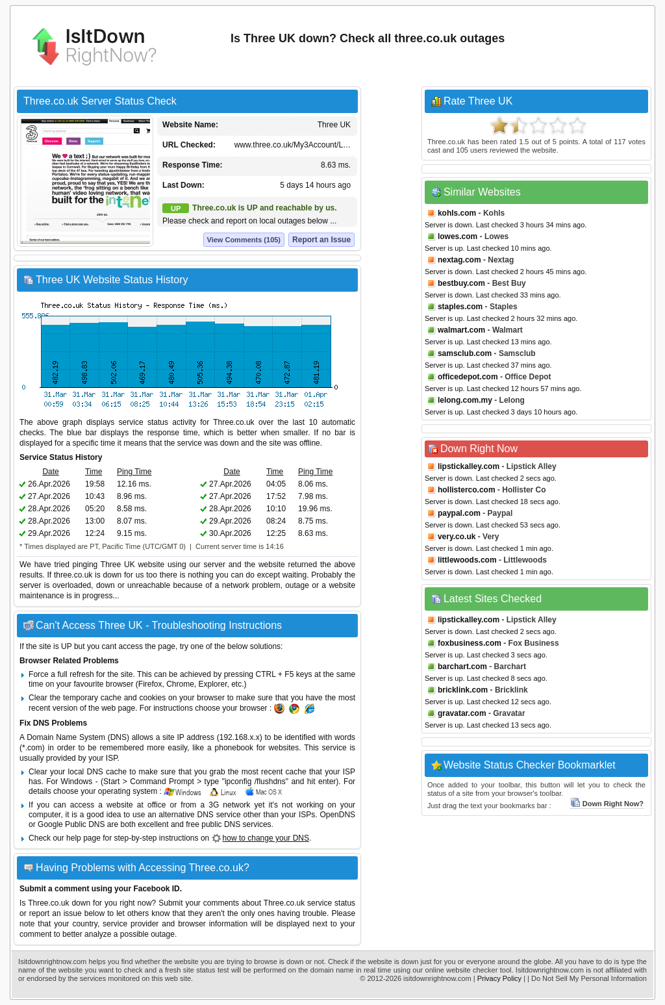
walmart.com (461, 330)
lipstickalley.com (468, 466)
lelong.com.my (465, 400)
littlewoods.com (467, 560)
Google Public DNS (71, 824)
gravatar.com (462, 713)
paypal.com (459, 513)
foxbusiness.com (469, 643)
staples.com (460, 306)
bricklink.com (463, 689)
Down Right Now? (607, 804)
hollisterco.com (467, 489)
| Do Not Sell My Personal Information (587, 978)
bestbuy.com (461, 283)
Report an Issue (321, 239)
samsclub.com (465, 353)
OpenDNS (337, 814)
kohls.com (457, 213)
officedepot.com (468, 376)
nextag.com (459, 259)
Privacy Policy (499, 978)
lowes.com (457, 236)
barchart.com (462, 666)
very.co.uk (456, 536)
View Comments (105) (244, 240)
